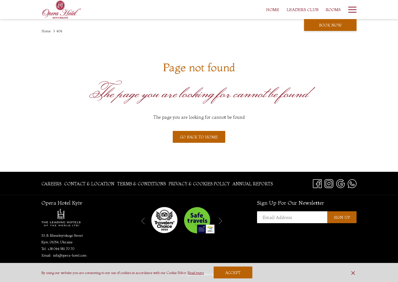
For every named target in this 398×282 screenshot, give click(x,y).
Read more (196, 272)
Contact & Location (89, 183)
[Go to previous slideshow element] (143, 221)
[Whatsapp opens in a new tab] (352, 182)
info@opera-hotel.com (70, 255)
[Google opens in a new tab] (340, 182)
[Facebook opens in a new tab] (317, 182)
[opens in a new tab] (164, 219)
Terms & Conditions (141, 183)
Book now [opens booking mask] (330, 25)
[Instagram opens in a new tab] (328, 182)
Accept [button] (232, 272)
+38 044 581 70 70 (61, 248)
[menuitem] (239, 9)
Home (46, 31)
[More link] (350, 9)
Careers (51, 183)
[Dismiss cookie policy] (353, 272)
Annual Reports (252, 183)
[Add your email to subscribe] (292, 217)
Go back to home (199, 137)
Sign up (342, 217)
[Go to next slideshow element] (220, 221)
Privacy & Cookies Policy (199, 183)
